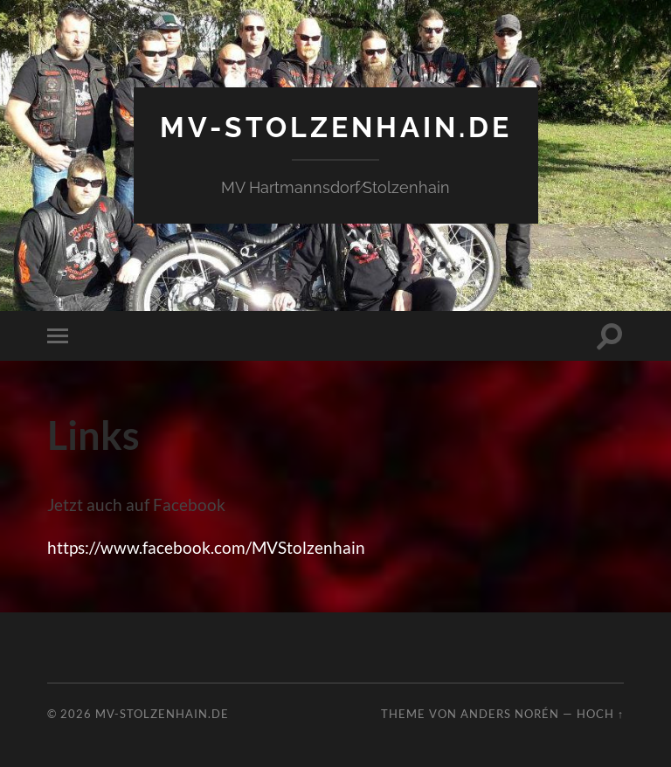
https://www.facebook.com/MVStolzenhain (206, 547)
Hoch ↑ (600, 714)
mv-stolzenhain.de (336, 127)
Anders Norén (509, 714)
